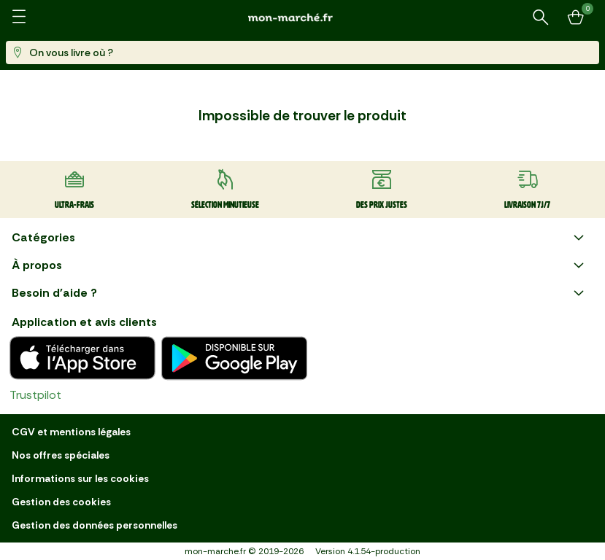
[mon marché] (303, 17)
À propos (299, 265)
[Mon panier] (575, 17)
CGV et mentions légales (71, 432)
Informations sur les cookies (80, 478)
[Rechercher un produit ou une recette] (540, 17)
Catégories (299, 238)
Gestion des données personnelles (94, 525)
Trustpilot (35, 394)
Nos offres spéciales (60, 455)
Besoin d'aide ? (299, 293)
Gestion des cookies (61, 502)
